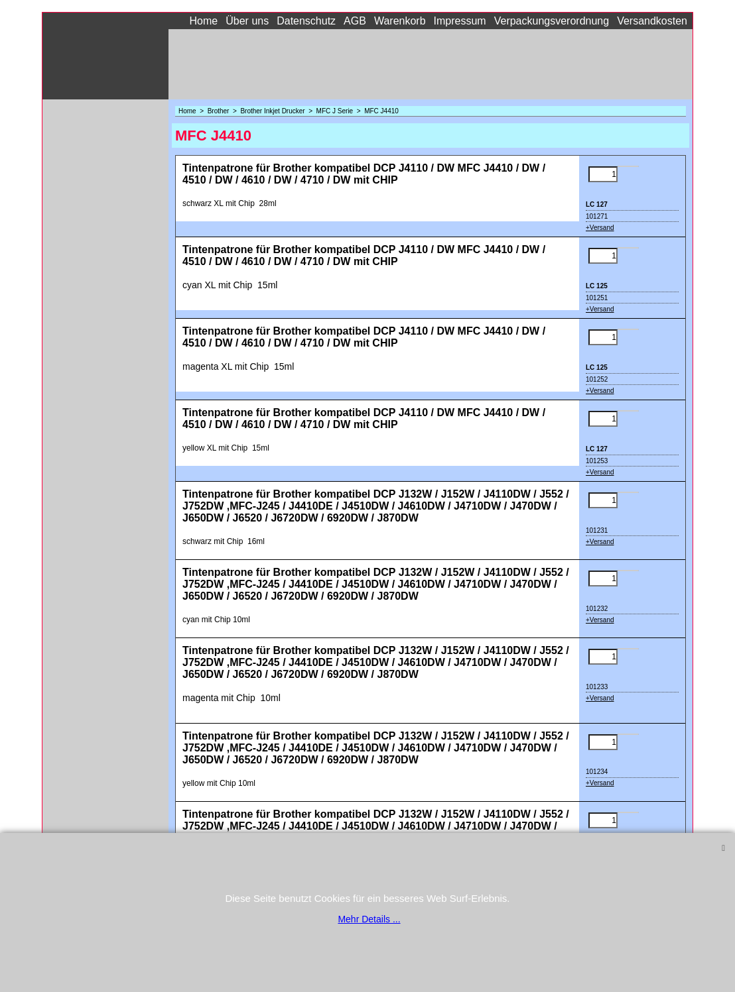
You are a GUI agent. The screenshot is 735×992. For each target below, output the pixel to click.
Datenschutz (306, 21)
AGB (355, 21)
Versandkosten (652, 21)
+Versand (600, 227)
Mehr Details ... (369, 919)
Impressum (460, 21)
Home (204, 21)
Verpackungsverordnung (551, 21)
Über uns (247, 21)
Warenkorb (400, 21)
